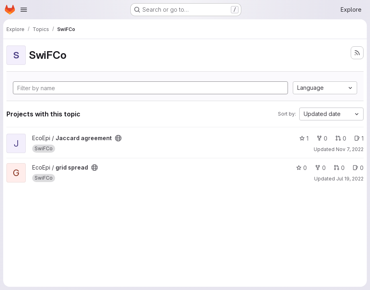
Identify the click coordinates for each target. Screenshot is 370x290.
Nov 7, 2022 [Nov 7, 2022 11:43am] (350, 149)
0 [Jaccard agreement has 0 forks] (322, 138)
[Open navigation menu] (23, 9)
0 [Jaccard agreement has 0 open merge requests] (340, 138)
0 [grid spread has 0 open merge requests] (339, 167)
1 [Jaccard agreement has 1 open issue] (359, 138)
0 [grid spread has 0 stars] (301, 167)
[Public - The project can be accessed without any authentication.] (118, 138)
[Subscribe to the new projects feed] (357, 52)
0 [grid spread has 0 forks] (320, 167)
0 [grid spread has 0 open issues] (358, 167)
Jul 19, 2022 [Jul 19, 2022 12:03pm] (350, 179)
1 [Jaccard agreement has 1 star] (303, 138)
